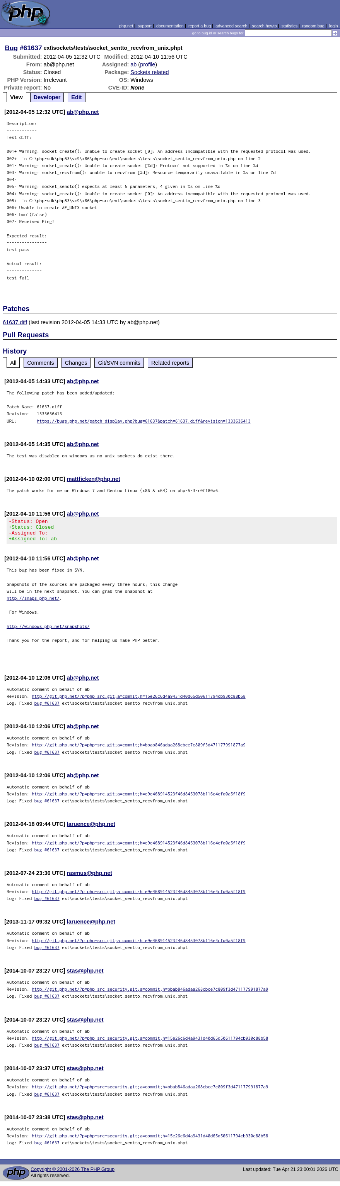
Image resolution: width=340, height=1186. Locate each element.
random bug (313, 26)
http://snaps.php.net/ (33, 602)
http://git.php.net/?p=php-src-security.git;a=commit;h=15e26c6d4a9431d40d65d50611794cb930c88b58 (150, 1042)
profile (147, 64)
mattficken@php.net (93, 479)
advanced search (231, 26)
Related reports (170, 363)
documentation (170, 26)
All (13, 363)
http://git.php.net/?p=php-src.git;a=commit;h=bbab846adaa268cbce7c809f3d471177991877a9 (139, 749)
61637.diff (15, 322)
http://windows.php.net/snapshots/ (48, 630)
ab (133, 64)
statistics (289, 26)
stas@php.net (85, 975)
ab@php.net (83, 112)
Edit (76, 97)
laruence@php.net (91, 829)
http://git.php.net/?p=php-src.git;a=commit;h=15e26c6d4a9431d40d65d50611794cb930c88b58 (139, 700)
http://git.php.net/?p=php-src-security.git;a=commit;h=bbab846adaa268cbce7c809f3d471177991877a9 (150, 993)
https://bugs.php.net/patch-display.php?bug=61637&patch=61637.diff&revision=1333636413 (144, 420)
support (145, 26)
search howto (264, 26)
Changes (76, 363)
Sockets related (149, 72)
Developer (47, 97)
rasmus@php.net (89, 878)
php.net (126, 26)
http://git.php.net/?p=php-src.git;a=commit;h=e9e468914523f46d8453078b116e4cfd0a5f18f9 (139, 798)
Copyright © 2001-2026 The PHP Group (72, 1174)
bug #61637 (47, 707)
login (333, 26)
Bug (11, 48)
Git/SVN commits (119, 363)
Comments (40, 363)
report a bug (199, 26)
